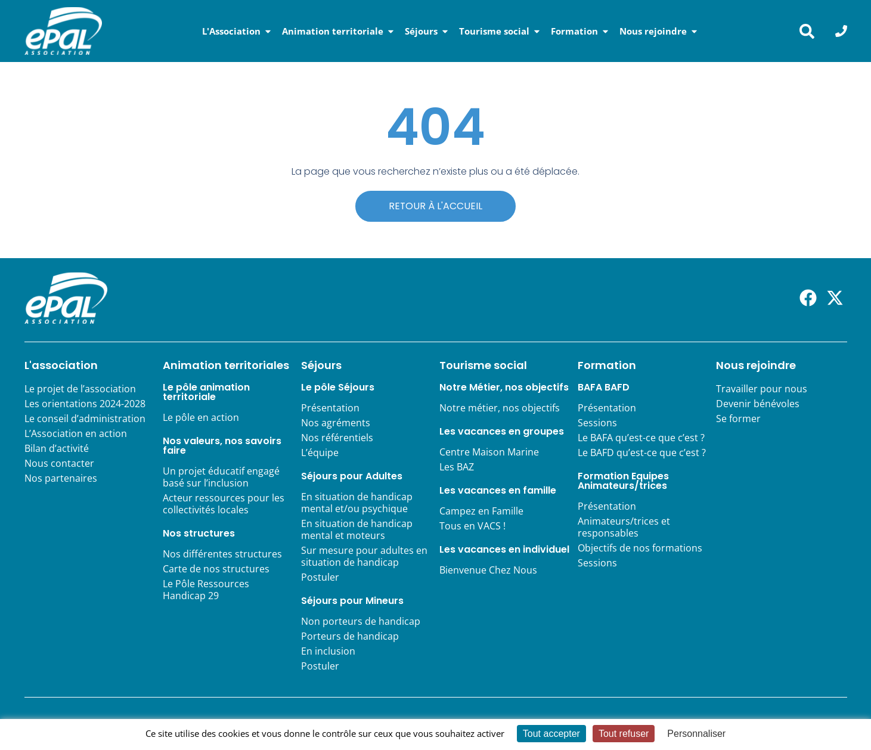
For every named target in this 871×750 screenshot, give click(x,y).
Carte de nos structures (216, 569)
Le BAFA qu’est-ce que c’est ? (641, 438)
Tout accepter (551, 734)
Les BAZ (456, 467)
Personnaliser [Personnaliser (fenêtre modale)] (696, 734)
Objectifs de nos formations (640, 548)
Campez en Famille (481, 511)
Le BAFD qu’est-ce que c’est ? (642, 453)
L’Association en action (75, 434)
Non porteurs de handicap (360, 622)
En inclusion (328, 652)
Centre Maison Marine (489, 452)
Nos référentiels (337, 438)
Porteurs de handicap (350, 637)
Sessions (597, 423)
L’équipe (320, 453)
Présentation (330, 408)
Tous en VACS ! (472, 526)
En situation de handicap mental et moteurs (357, 530)
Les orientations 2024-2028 (84, 404)
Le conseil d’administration (84, 419)
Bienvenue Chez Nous (488, 571)
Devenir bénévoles (757, 404)
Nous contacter (59, 464)
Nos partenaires (60, 479)
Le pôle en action (201, 418)
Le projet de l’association (80, 389)
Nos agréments (335, 423)
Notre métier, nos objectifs (499, 408)
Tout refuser (624, 734)
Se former (738, 419)
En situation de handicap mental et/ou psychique (357, 503)
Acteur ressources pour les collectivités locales (223, 504)
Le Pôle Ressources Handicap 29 (206, 590)
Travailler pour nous (761, 389)
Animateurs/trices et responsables (624, 528)
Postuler (320, 578)
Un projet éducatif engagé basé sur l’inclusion (221, 477)
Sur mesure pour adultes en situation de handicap (364, 557)
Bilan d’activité (56, 449)
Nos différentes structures (222, 554)
